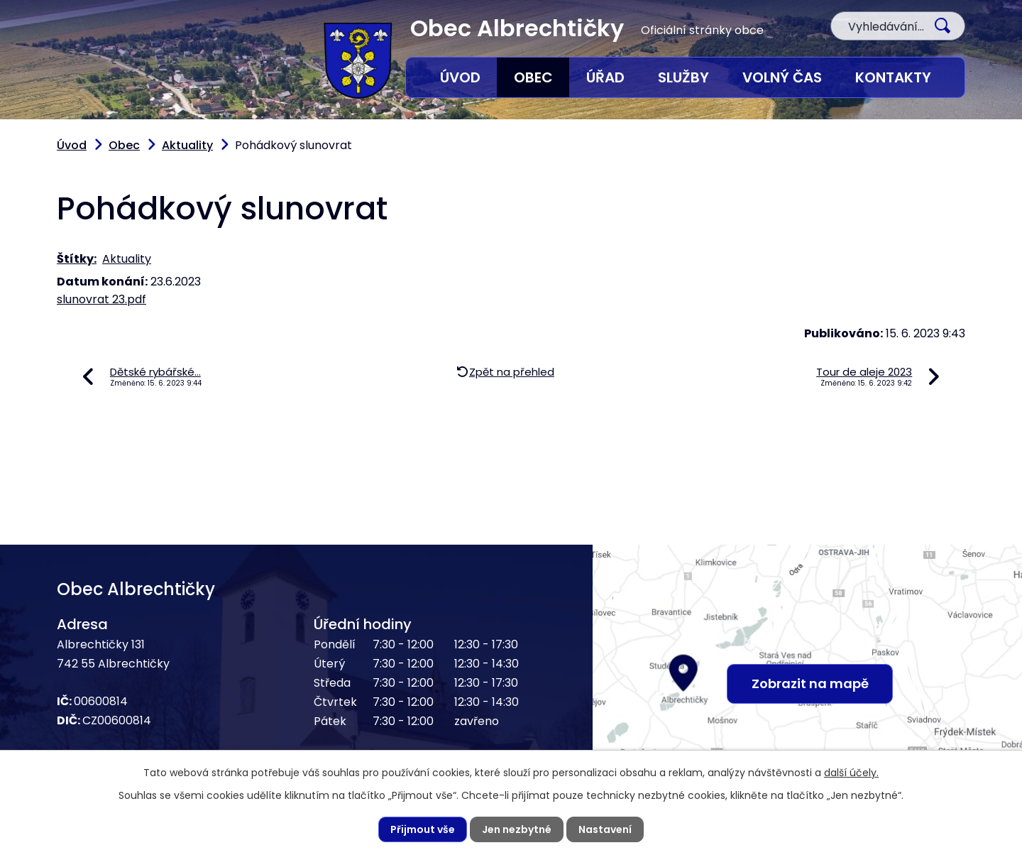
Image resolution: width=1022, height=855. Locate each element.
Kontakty (893, 77)
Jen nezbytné (516, 829)
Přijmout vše (422, 829)
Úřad (605, 77)
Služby (683, 77)
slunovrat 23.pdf (101, 299)
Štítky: (77, 259)
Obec (533, 77)
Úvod (460, 77)
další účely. (851, 773)
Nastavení (605, 829)
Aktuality (187, 145)
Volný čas (782, 77)
